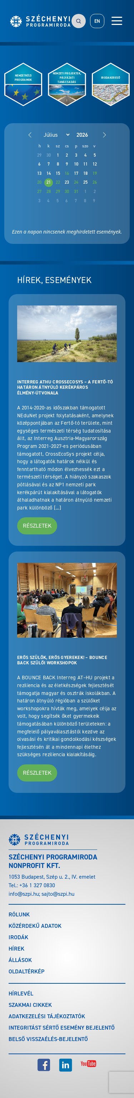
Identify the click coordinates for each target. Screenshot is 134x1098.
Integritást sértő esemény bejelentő (62, 1027)
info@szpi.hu (24, 894)
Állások (20, 960)
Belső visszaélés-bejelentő (48, 1039)
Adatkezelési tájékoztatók (47, 1016)
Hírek (16, 948)
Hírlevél (21, 993)
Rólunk (19, 914)
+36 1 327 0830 (37, 885)
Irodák (18, 937)
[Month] (53, 135)
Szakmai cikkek (30, 1005)
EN (97, 21)
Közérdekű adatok (35, 926)
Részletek (37, 525)
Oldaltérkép (26, 971)
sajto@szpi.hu (57, 894)
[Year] (87, 134)
